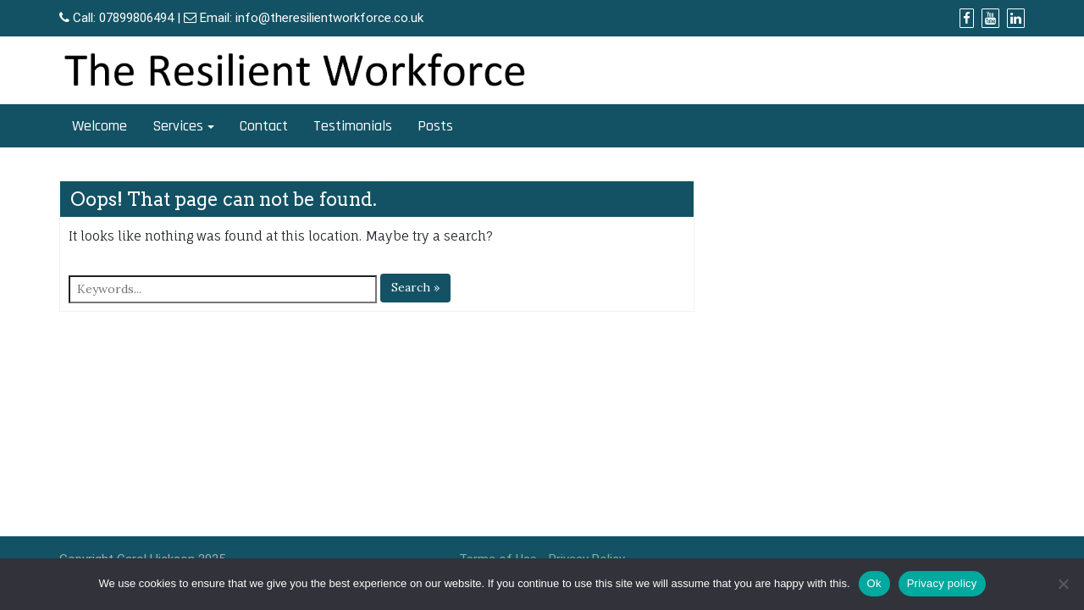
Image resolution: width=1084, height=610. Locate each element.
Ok (874, 583)
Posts (435, 126)
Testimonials (352, 126)
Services (177, 126)
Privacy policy (942, 583)
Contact (264, 126)
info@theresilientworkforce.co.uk (329, 17)
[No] (1062, 583)
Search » (415, 287)
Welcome (99, 126)
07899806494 (136, 17)
